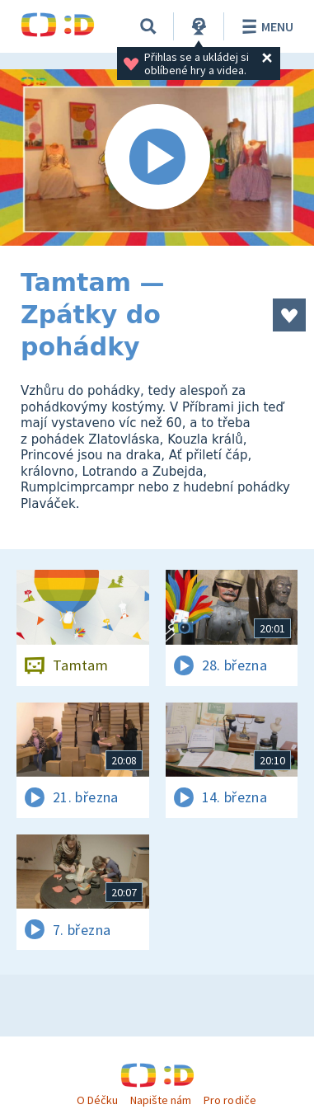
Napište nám (160, 1100)
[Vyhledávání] (148, 26)
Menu (265, 26)
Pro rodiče (229, 1100)
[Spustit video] (157, 157)
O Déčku (97, 1100)
